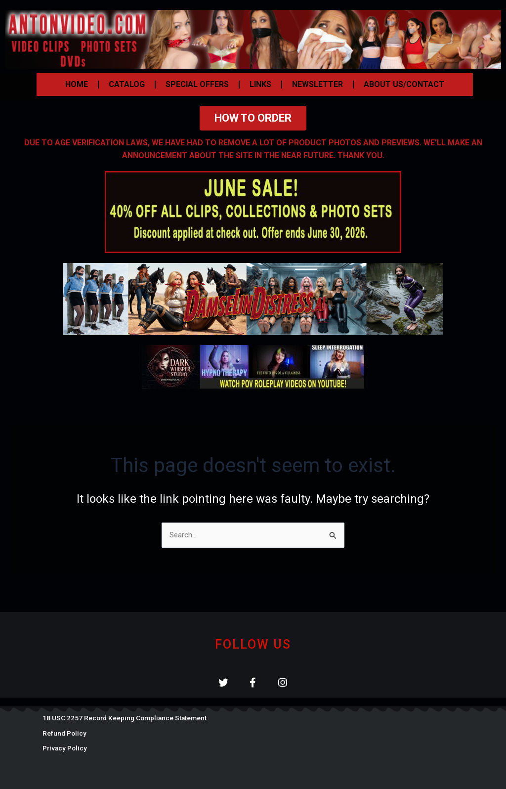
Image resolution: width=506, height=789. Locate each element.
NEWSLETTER (317, 84)
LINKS (260, 84)
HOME (76, 84)
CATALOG (127, 84)
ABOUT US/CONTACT (404, 84)
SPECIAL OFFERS (197, 84)
